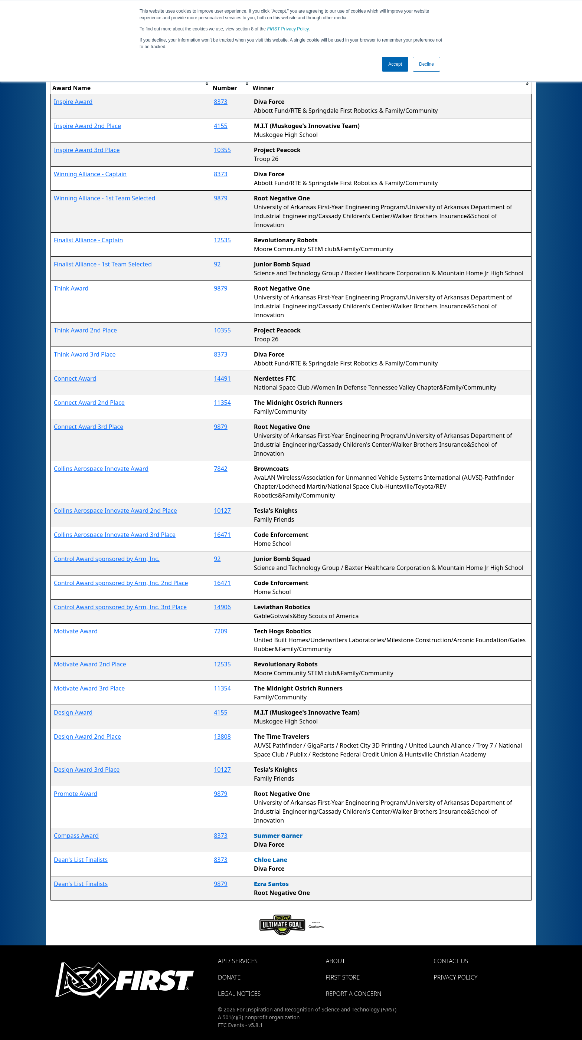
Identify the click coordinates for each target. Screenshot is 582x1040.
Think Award (71, 288)
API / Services (238, 961)
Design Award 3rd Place (87, 769)
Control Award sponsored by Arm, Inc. (107, 559)
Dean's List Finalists (81, 860)
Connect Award (75, 378)
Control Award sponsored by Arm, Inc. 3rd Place (120, 607)
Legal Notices (239, 994)
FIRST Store (343, 977)
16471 (222, 535)
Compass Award (76, 835)
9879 (221, 198)
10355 (222, 150)
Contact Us (451, 961)
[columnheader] (131, 83)
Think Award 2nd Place (85, 330)
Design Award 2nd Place (87, 736)
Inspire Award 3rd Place (87, 150)
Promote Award (75, 794)
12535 (222, 240)
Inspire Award (73, 102)
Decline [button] (426, 64)
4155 (221, 126)
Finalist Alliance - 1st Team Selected (103, 264)
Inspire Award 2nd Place (87, 126)
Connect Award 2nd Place (89, 402)
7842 (221, 469)
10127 (222, 510)
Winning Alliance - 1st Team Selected (104, 198)
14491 (222, 378)
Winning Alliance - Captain (90, 174)
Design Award (73, 712)
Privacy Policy (288, 29)
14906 (222, 607)
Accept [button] (395, 64)
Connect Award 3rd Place (88, 427)
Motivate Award (76, 631)
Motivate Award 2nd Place (90, 664)
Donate (229, 977)
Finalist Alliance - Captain (88, 240)
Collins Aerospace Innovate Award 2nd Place (115, 510)
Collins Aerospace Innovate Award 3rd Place (115, 535)
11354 (222, 402)
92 (217, 264)
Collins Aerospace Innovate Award (101, 469)
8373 (221, 102)
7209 (221, 631)
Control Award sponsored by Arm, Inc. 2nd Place (121, 583)
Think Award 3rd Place (85, 354)
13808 (222, 736)
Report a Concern (354, 994)
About (335, 961)
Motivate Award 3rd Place (89, 688)
